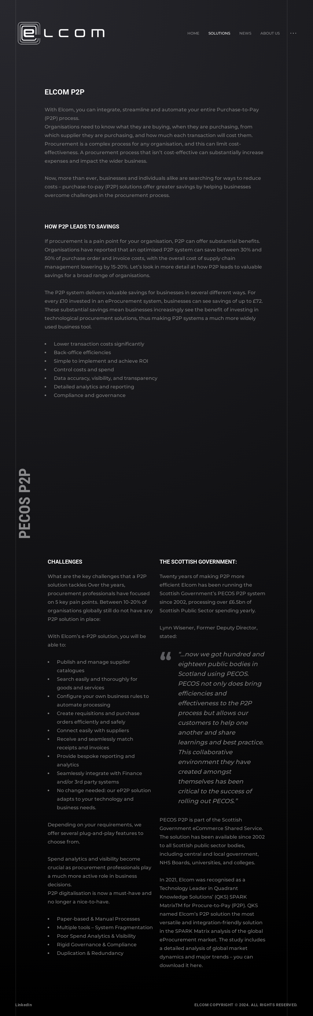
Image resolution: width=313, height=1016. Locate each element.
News (245, 33)
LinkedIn (23, 1005)
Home (193, 33)
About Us (270, 33)
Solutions (219, 33)
